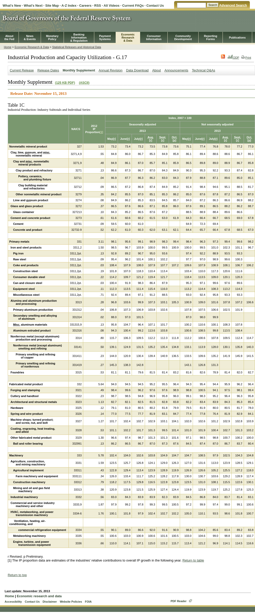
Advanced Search (233, 5)
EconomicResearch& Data (127, 37)
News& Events (30, 37)
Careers (85, 5)
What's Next (33, 5)
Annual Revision (110, 70)
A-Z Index (68, 5)
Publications (237, 37)
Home (7, 47)
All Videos (112, 5)
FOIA (88, 601)
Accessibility (13, 601)
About (156, 70)
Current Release (22, 70)
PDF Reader (178, 601)
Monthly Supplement (79, 70)
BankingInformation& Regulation (79, 37)
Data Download (137, 70)
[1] (101, 132)
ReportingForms (210, 37)
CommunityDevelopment (183, 37)
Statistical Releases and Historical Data (76, 47)
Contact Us (155, 5)
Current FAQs (133, 5)
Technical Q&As (203, 70)
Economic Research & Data (31, 47)
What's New (12, 5)
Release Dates (48, 70)
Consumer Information (154, 37)
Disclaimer (49, 601)
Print (246, 57)
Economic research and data (39, 596)
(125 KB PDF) (65, 83)
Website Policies (71, 601)
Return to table (193, 560)
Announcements (176, 70)
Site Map (52, 5)
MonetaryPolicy (52, 37)
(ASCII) (84, 83)
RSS (97, 5)
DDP (233, 57)
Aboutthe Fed (9, 37)
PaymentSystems (105, 37)
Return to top (17, 575)
